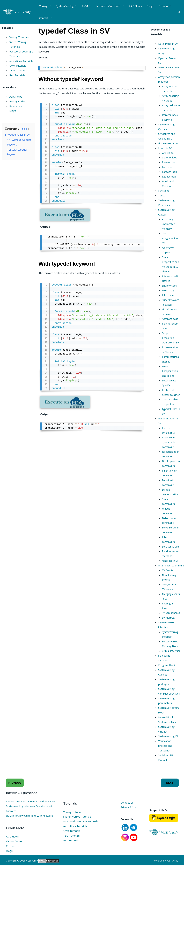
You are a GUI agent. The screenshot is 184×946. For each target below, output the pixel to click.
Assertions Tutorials (21, 61)
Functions (163, 190)
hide (24, 128)
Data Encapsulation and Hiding (170, 371)
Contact (43, 18)
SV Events (168, 575)
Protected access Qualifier (168, 394)
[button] (179, 11)
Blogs (149, 6)
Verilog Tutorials (19, 37)
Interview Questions (108, 6)
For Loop (167, 167)
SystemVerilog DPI (169, 750)
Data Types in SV (168, 43)
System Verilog (64, 6)
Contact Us (127, 816)
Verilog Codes (17, 101)
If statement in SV (168, 143)
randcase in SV (170, 565)
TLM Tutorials (17, 70)
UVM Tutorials (17, 65)
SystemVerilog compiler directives (166, 703)
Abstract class (170, 318)
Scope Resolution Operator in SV (170, 337)
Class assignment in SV (170, 238)
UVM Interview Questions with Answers (29, 830)
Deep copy (168, 290)
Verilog (43, 6)
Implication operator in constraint (168, 446)
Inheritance (168, 295)
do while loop (170, 157)
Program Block (166, 674)
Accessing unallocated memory (168, 223)
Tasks (161, 195)
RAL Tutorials (17, 75)
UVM (84, 6)
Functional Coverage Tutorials (80, 835)
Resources (164, 6)
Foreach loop (169, 171)
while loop (168, 153)
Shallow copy (169, 285)
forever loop (169, 162)
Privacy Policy (129, 821)
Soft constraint (170, 551)
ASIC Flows (134, 6)
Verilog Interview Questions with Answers (30, 815)
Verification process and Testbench (165, 759)
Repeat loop (169, 176)
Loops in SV (165, 148)
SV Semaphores (171, 617)
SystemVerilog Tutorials (77, 831)
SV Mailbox (168, 622)
